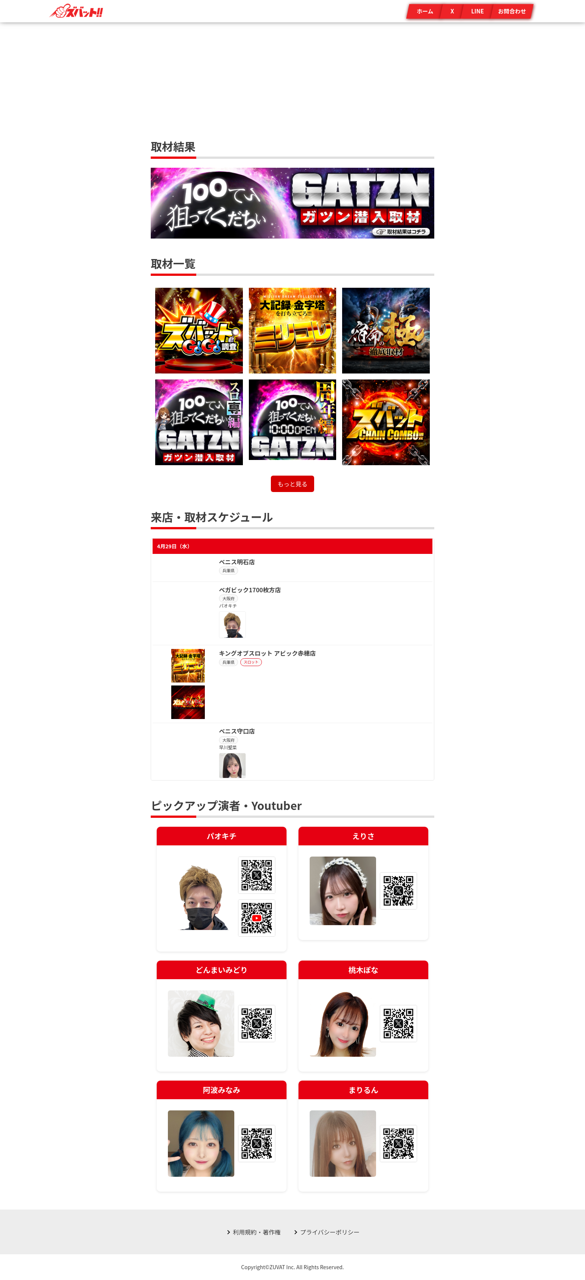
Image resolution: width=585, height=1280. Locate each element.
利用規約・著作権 (257, 1231)
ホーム (425, 11)
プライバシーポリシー (330, 1231)
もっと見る (292, 483)
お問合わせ (512, 11)
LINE (477, 11)
